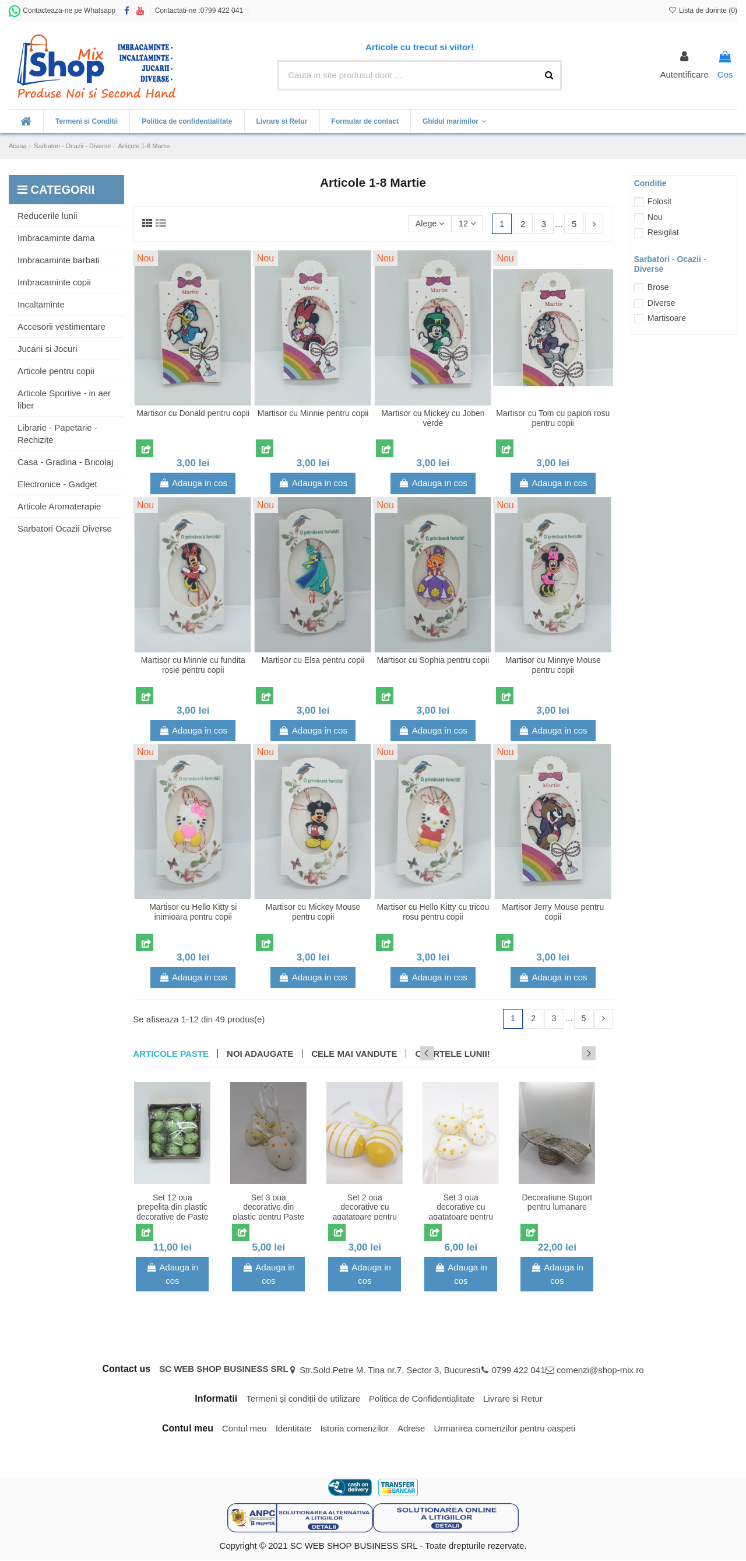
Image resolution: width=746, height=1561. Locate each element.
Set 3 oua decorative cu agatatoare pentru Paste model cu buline (461, 1217)
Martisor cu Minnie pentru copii (313, 413)
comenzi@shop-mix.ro (600, 1370)
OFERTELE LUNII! (452, 1054)
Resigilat (663, 232)
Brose (658, 287)
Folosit (659, 201)
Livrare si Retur (513, 1399)
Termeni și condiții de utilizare (303, 1399)
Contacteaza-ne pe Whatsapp (62, 10)
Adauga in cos (193, 483)
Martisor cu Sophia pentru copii (432, 660)
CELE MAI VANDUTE (354, 1054)
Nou (655, 217)
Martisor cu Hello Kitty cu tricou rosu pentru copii (432, 911)
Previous (573, 1054)
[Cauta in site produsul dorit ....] (549, 75)
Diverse (661, 303)
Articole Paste (171, 1054)
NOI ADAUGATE (260, 1054)
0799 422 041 (519, 1370)
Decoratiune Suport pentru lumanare (557, 1203)
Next (589, 1054)
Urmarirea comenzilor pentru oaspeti (504, 1429)
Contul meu (244, 1429)
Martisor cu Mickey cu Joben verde (432, 418)
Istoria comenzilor (354, 1429)
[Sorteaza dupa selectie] (427, 224)
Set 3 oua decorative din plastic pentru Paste (268, 1208)
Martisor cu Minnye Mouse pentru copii (553, 665)
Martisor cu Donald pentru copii (192, 413)
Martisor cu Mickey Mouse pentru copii (313, 911)
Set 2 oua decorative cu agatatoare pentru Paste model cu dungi (365, 1217)
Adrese (411, 1429)
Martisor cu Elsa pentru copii (313, 660)
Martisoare (667, 318)
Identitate (294, 1429)
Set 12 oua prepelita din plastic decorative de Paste (172, 1208)
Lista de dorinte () (702, 10)
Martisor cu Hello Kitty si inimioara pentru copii (193, 911)
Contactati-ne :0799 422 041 (199, 10)
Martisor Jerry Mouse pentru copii (553, 911)
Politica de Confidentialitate (421, 1399)
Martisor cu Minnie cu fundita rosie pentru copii (193, 665)
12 (466, 223)
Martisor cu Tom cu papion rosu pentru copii (553, 418)
